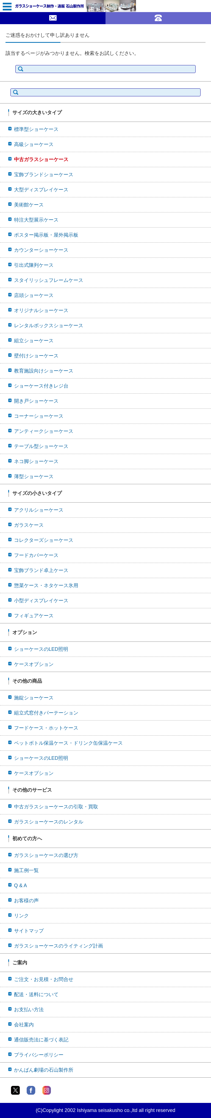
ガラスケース (29, 525)
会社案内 (24, 1024)
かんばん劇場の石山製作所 (43, 1070)
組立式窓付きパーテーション (46, 713)
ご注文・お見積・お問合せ (43, 979)
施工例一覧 (26, 870)
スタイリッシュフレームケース (48, 280)
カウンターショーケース (41, 250)
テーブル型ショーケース (41, 446)
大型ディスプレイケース (41, 189)
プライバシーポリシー (38, 1055)
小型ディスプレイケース (41, 600)
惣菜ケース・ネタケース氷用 (46, 585)
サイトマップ (29, 931)
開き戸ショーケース (36, 401)
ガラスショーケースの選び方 (46, 855)
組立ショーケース (34, 340)
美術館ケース (29, 205)
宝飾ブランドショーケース (43, 174)
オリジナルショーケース (41, 310)
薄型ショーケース (34, 476)
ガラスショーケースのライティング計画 (58, 946)
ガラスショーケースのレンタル (48, 822)
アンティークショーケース (43, 431)
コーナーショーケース (38, 416)
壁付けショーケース (36, 355)
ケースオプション (34, 664)
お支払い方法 (29, 1009)
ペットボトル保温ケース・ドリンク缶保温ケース (68, 743)
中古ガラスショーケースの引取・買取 (56, 806)
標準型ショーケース (36, 129)
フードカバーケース (36, 555)
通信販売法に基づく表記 (41, 1040)
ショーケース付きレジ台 (41, 386)
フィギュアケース (34, 615)
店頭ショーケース (34, 295)
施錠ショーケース (34, 697)
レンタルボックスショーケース (48, 325)
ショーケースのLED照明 (41, 649)
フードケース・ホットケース (46, 728)
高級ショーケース (34, 144)
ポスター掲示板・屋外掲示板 (46, 235)
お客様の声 (26, 900)
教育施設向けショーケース (43, 371)
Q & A (20, 885)
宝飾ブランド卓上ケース (41, 570)
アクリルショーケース (38, 510)
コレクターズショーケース (43, 540)
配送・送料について (36, 994)
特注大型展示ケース (36, 220)
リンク (21, 915)
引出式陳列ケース (34, 265)
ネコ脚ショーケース (36, 461)
